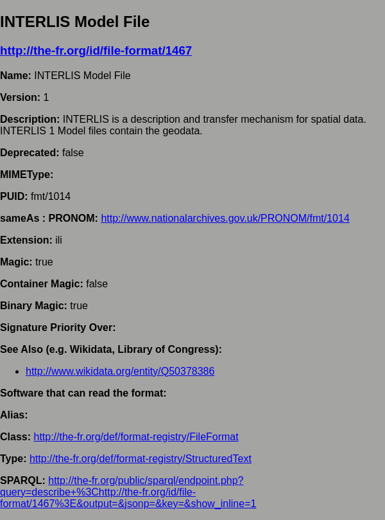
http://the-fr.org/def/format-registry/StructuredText (141, 458)
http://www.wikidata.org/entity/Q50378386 (120, 371)
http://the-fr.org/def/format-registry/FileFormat (135, 436)
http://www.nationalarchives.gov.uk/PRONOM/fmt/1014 (225, 218)
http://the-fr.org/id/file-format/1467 (96, 50)
